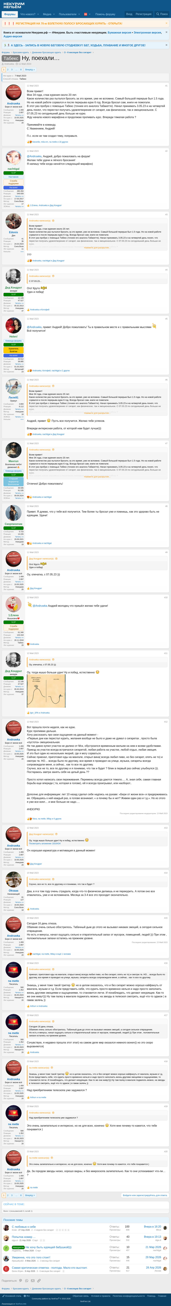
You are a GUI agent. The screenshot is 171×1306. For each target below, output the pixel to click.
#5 (166, 319)
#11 (165, 653)
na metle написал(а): (39, 1067)
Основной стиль (11, 1296)
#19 (165, 1106)
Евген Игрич (17, 1271)
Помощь (151, 1296)
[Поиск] (161, 14)
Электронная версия (147, 32)
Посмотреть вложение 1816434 (45, 843)
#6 (166, 380)
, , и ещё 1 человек (51, 954)
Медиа (47, 14)
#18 (165, 1061)
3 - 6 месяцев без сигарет (48, 1271)
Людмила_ (17, 1251)
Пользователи (67, 14)
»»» (22, 252)
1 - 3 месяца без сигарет (48, 1261)
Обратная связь (81, 1296)
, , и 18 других (50, 142)
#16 (165, 963)
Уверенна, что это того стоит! (31, 1257)
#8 (166, 506)
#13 (165, 828)
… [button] (16, 69)
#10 (165, 597)
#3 (166, 214)
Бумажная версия (119, 32)
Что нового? (27, 14)
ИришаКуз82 (18, 1261)
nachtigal (157, 1250)
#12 (165, 722)
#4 (166, 270)
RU (27, 1296)
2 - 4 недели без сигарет (42, 1230)
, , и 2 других (51, 370)
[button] (38, 14)
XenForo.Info (21, 1304)
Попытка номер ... (23, 1237)
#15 (165, 918)
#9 (166, 552)
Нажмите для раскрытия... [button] (97, 247)
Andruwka (9, 64)
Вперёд (29, 69)
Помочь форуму (105, 14)
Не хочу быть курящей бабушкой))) (48, 1247)
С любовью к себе (24, 1226)
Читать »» (19, 115)
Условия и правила (100, 1296)
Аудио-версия (13, 36)
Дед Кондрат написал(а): (41, 558)
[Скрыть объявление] (166, 23)
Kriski (14, 1230)
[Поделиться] (163, 86)
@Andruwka (34, 156)
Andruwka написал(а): (40, 220)
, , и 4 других (46, 819)
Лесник (158, 1271)
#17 (165, 1015)
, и (46, 205)
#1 (166, 86)
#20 (165, 1151)
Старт (35, 1240)
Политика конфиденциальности (129, 1296)
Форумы (9, 14)
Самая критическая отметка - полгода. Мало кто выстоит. (50, 1267)
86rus (158, 1230)
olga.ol (15, 1240)
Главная (162, 1296)
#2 (166, 151)
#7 (166, 443)
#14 (165, 873)
